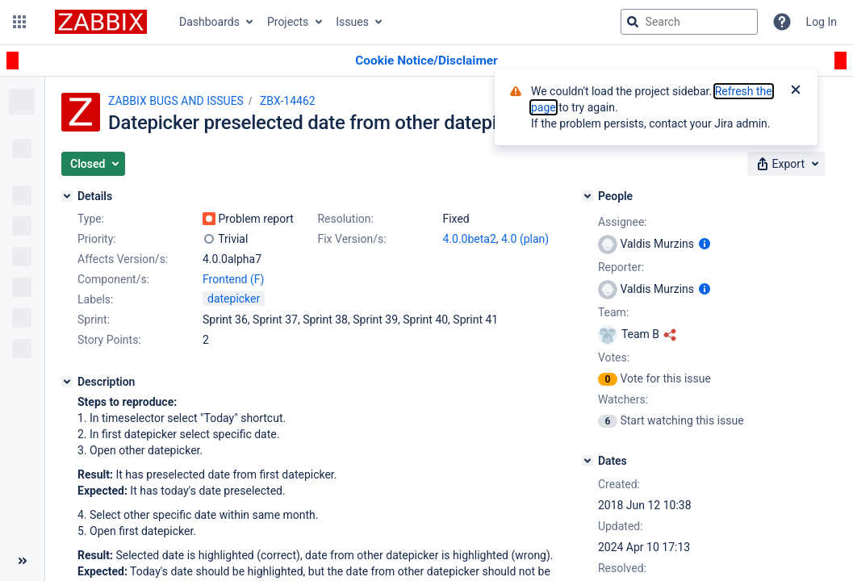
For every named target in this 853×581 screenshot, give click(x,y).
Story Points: (109, 339)
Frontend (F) (233, 279)
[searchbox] (689, 22)
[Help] (782, 22)
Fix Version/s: (351, 238)
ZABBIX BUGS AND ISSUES (176, 100)
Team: (613, 312)
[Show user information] (704, 243)
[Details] (67, 196)
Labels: (95, 299)
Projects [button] (287, 21)
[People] (587, 196)
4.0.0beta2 (468, 238)
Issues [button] (352, 21)
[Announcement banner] (426, 61)
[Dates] (587, 460)
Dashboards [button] (209, 21)
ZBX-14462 (288, 100)
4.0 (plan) (525, 238)
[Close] (796, 91)
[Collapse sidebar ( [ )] (22, 561)
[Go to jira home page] (101, 22)
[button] (19, 22)
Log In (821, 21)
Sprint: (93, 319)
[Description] (67, 381)
